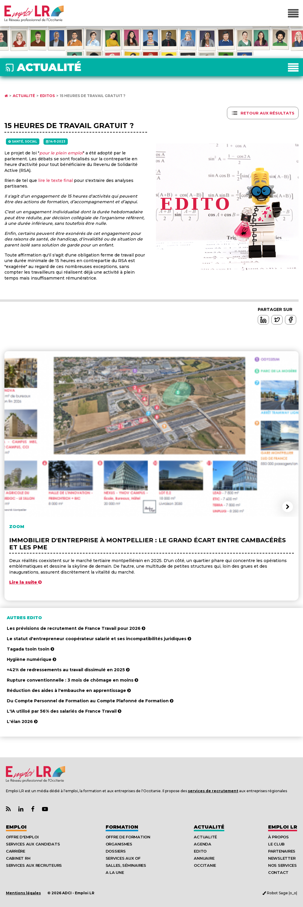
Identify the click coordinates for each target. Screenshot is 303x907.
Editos (47, 96)
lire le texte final (55, 180)
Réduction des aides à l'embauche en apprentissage (69, 690)
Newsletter (281, 858)
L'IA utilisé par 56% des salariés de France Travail (64, 711)
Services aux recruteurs (34, 865)
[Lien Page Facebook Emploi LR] (32, 809)
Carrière (15, 851)
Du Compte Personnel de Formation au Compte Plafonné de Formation (90, 700)
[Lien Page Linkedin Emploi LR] (20, 809)
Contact (278, 872)
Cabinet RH (18, 858)
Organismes (119, 844)
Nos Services (282, 865)
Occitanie (205, 865)
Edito (200, 851)
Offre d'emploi (22, 837)
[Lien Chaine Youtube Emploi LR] (45, 809)
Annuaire (204, 858)
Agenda (202, 844)
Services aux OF (123, 858)
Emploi (16, 827)
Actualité (24, 96)
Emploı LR (282, 827)
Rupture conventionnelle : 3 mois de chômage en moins (72, 680)
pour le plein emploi (61, 153)
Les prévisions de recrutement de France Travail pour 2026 (76, 628)
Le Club (276, 844)
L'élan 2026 (22, 721)
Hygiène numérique (31, 659)
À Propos (278, 837)
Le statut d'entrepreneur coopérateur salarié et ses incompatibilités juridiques (99, 638)
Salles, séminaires (126, 865)
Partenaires (281, 851)
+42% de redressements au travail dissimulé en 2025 (68, 669)
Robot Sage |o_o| (279, 893)
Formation (122, 827)
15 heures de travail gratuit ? (92, 96)
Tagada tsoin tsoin (30, 649)
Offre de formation (128, 837)
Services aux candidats (33, 844)
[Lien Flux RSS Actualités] (8, 809)
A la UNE (115, 872)
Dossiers (116, 851)
